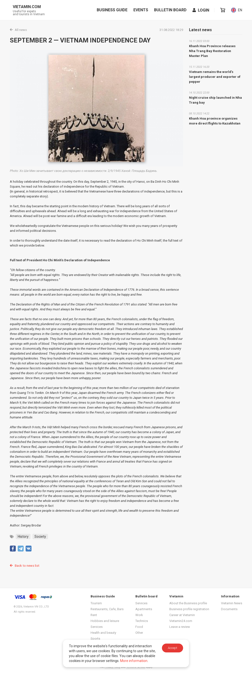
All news (18, 30)
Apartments (143, 608)
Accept (172, 648)
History (23, 536)
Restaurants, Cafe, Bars (107, 608)
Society (40, 536)
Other (139, 632)
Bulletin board (170, 10)
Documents (229, 608)
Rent (94, 614)
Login (201, 10)
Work (139, 614)
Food (139, 626)
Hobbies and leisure (105, 620)
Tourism (96, 603)
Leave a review (179, 626)
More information (133, 661)
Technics (141, 620)
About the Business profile (188, 603)
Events (141, 10)
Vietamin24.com (180, 620)
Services (97, 626)
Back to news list (24, 565)
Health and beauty (103, 632)
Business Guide (112, 10)
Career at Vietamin (182, 614)
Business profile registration (189, 608)
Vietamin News (231, 603)
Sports (95, 638)
